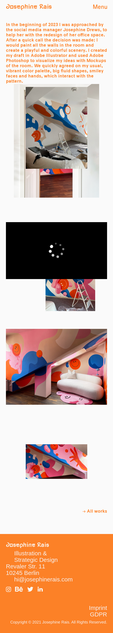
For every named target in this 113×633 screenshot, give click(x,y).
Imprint (98, 608)
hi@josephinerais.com (43, 579)
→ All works (94, 511)
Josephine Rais (29, 7)
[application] (56, 250)
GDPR (98, 614)
